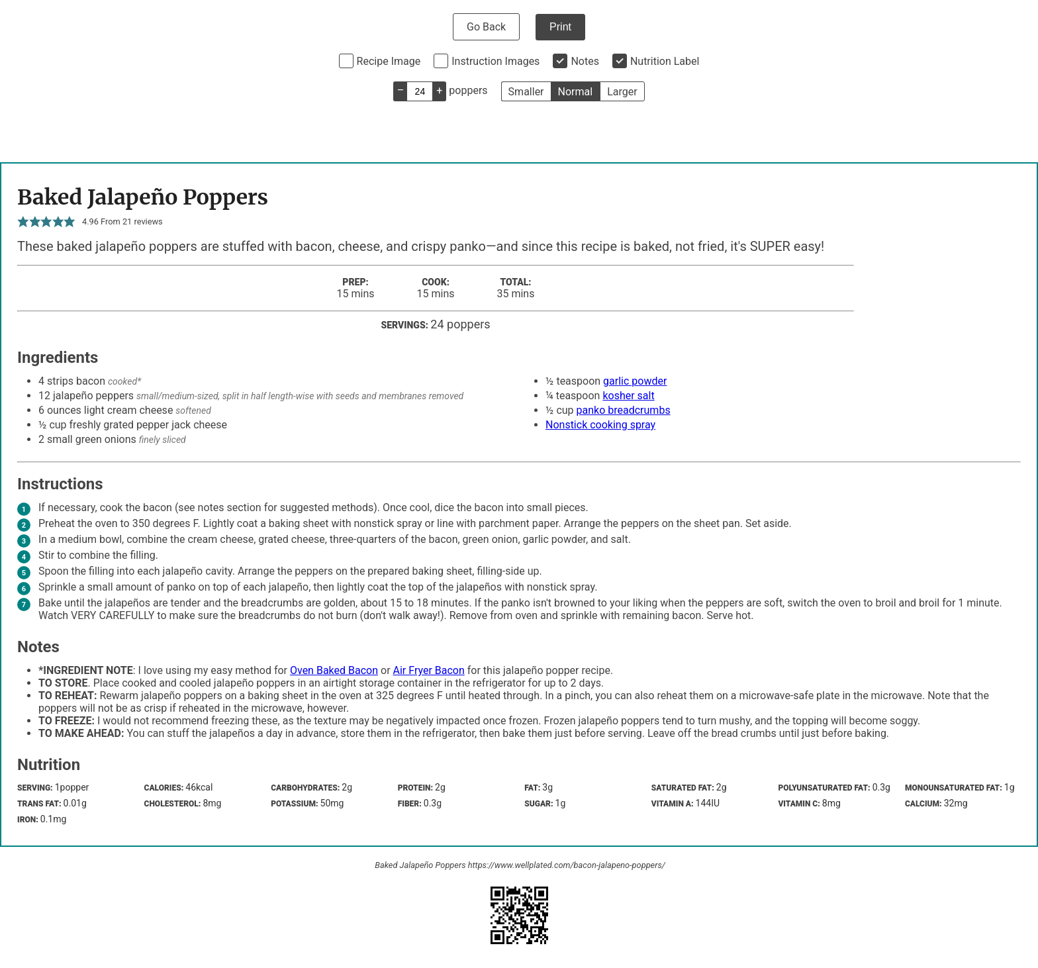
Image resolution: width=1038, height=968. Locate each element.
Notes (585, 61)
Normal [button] (575, 91)
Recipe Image (389, 61)
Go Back (486, 27)
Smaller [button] (526, 91)
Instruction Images (495, 61)
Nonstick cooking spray (600, 424)
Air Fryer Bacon (429, 670)
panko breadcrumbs (624, 410)
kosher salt (628, 395)
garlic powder (635, 381)
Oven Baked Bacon (334, 670)
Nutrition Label (665, 61)
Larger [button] (622, 91)
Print (560, 26)
